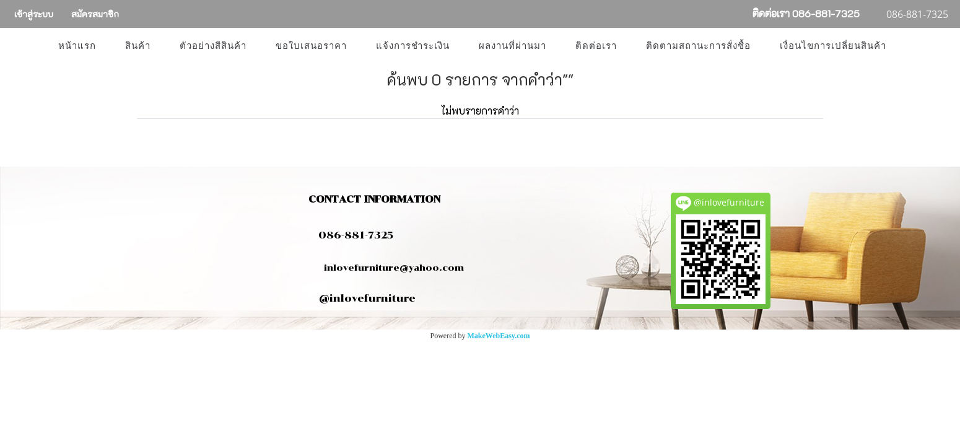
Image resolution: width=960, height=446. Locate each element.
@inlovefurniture (367, 298)
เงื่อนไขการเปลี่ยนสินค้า (833, 45)
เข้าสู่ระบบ (33, 14)
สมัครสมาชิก (95, 14)
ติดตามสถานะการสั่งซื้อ (698, 45)
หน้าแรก (77, 45)
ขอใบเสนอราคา (311, 45)
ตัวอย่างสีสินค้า (213, 45)
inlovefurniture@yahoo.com (388, 268)
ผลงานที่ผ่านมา (512, 45)
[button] (912, 46)
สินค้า (138, 45)
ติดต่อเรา (596, 45)
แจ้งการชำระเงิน (413, 45)
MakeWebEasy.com (499, 335)
